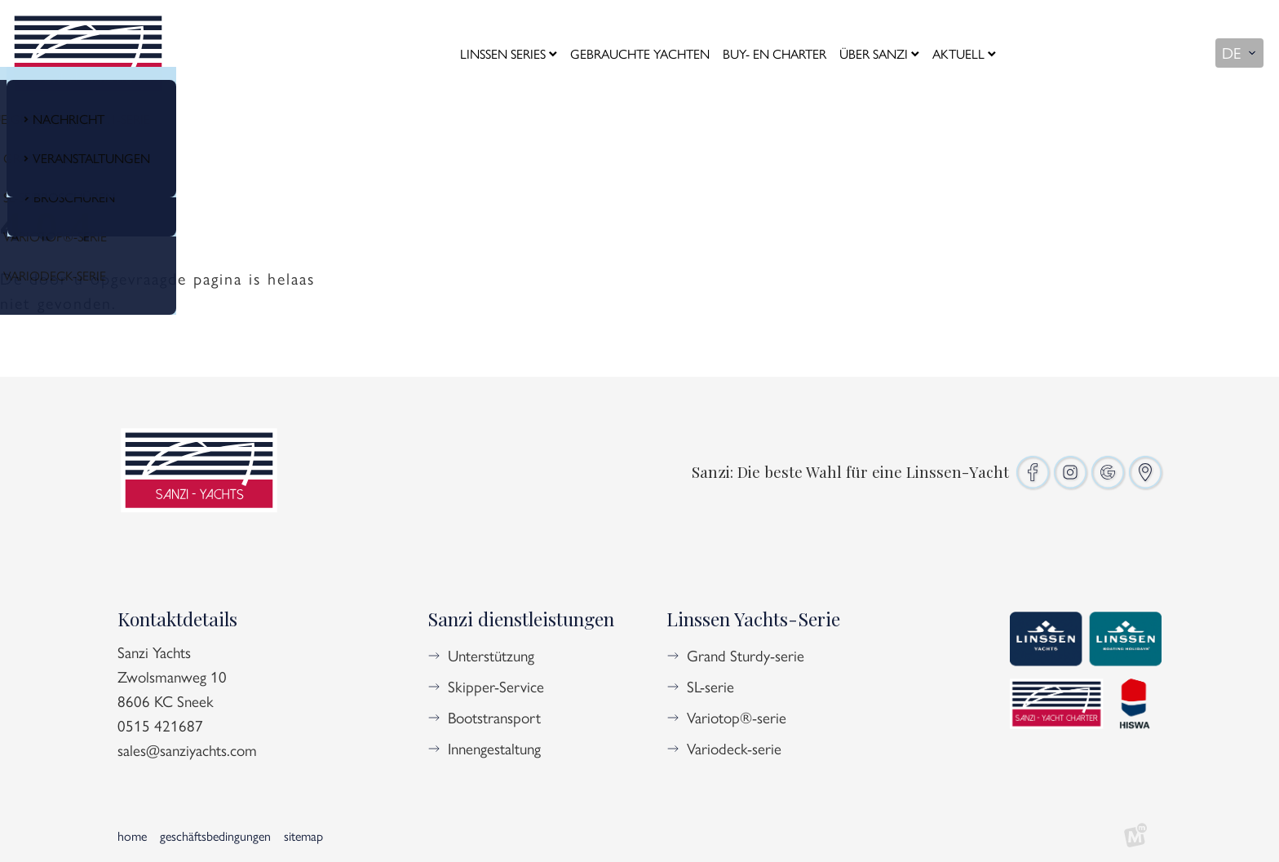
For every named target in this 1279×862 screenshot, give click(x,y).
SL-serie (710, 685)
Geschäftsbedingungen (215, 835)
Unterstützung (491, 654)
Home (132, 835)
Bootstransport (494, 716)
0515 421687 (160, 725)
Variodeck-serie (734, 747)
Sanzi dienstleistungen (520, 618)
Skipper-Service (496, 685)
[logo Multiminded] (1135, 835)
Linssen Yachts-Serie (753, 618)
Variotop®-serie (736, 716)
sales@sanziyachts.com (187, 749)
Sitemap (303, 835)
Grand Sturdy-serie (745, 654)
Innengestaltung (494, 747)
